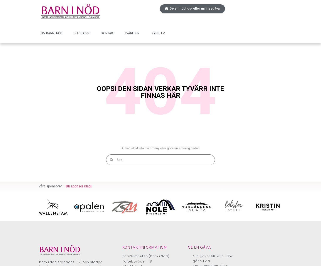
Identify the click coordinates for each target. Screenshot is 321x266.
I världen (133, 33)
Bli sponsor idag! (79, 186)
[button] (192, 8)
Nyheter (158, 33)
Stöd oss (82, 33)
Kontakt (108, 33)
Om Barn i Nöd (52, 33)
